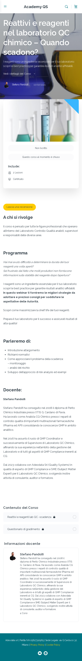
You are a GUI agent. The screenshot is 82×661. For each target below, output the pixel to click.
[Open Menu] (5, 6)
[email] (40, 653)
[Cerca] (67, 6)
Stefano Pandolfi (32, 554)
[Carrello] (76, 6)
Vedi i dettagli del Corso (19, 73)
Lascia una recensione (19, 206)
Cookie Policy (53, 644)
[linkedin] (46, 653)
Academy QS (36, 7)
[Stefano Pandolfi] (12, 555)
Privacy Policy (37, 644)
